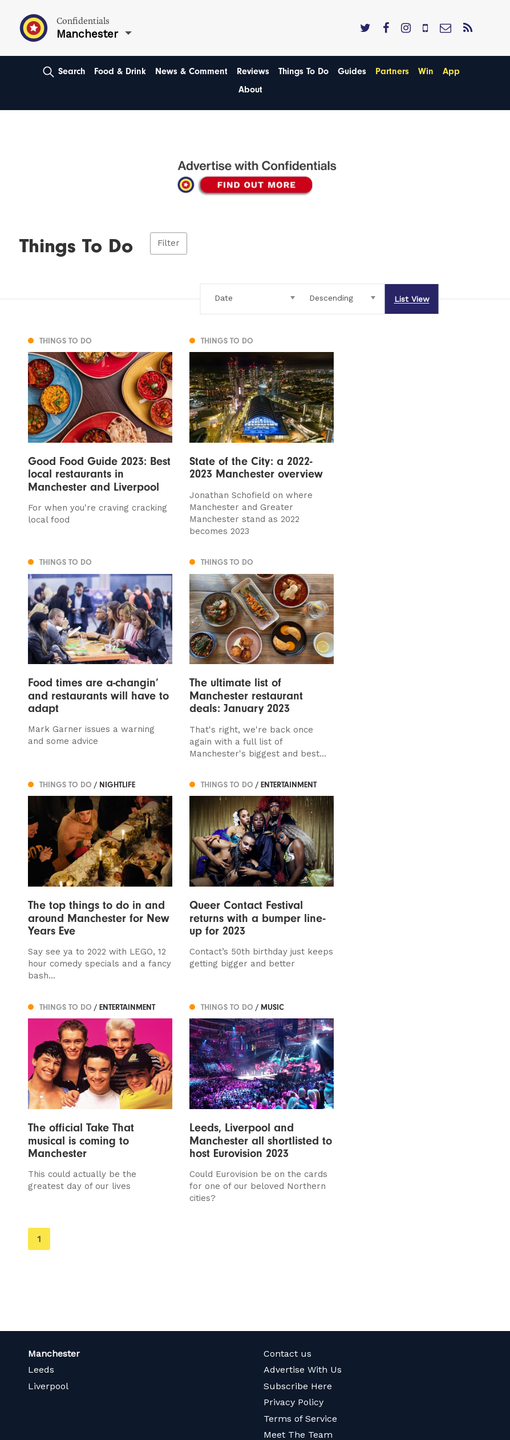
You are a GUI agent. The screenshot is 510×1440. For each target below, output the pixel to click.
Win (426, 71)
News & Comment (191, 71)
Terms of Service (300, 1188)
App (451, 71)
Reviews (253, 71)
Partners (392, 71)
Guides (352, 71)
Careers (281, 1220)
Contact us (287, 1123)
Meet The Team (298, 1204)
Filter (168, 243)
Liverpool (48, 1155)
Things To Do (303, 71)
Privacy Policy (293, 1172)
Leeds (41, 1139)
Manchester (54, 1123)
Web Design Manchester (70, 1430)
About (250, 89)
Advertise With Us (303, 1139)
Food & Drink (120, 71)
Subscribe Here (298, 1155)
